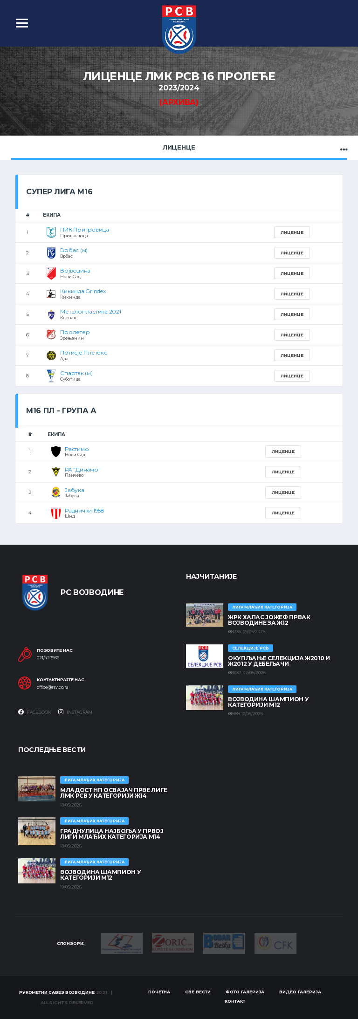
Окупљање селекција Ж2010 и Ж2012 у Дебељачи (279, 661)
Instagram (75, 712)
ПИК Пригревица (84, 229)
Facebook (34, 712)
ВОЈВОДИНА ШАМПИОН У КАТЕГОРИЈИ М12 (268, 702)
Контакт (235, 1001)
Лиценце (179, 147)
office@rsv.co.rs (52, 687)
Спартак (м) (76, 372)
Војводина (75, 270)
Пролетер (75, 331)
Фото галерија (245, 991)
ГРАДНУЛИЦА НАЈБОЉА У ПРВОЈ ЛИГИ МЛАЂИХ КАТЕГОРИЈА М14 (112, 834)
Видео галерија (300, 991)
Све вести (198, 991)
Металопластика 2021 (90, 311)
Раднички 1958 (84, 510)
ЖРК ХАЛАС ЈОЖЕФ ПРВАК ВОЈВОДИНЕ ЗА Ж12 (269, 620)
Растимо (77, 448)
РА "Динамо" (82, 469)
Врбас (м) (74, 249)
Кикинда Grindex (82, 290)
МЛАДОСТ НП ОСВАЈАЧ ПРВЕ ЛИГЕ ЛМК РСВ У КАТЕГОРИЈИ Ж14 (113, 792)
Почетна (159, 991)
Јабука (74, 489)
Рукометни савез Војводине (57, 992)
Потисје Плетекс (83, 352)
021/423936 (48, 658)
